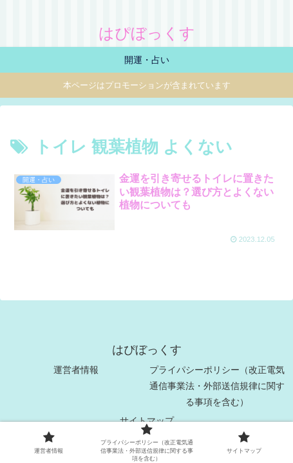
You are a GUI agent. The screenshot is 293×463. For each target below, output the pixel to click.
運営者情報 (76, 370)
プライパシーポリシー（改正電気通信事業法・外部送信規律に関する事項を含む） (217, 386)
